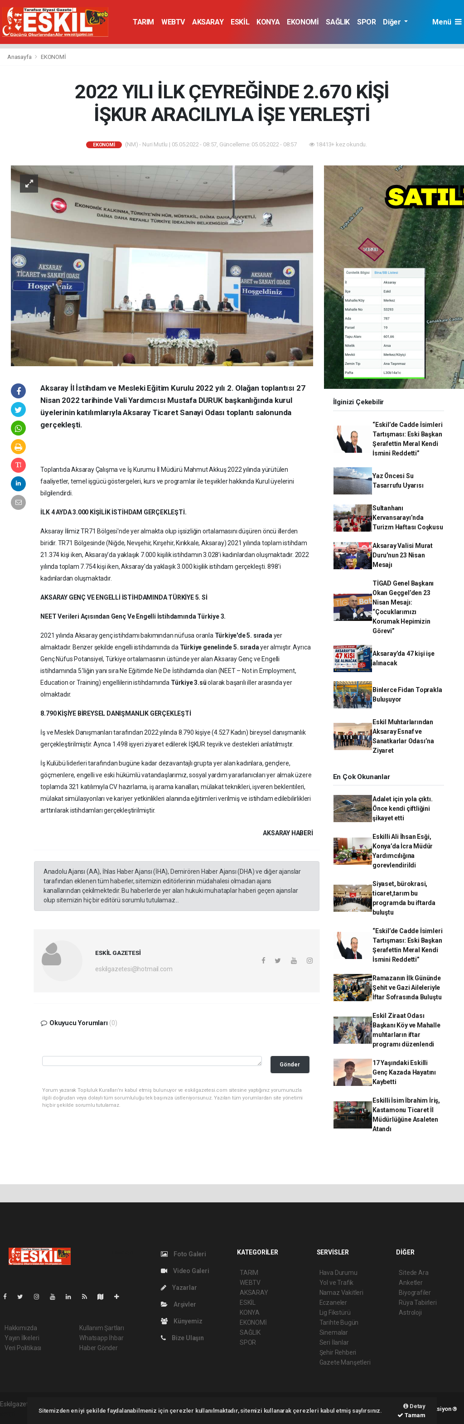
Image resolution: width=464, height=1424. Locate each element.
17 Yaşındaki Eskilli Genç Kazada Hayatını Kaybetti (404, 1072)
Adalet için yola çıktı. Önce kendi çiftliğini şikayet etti (402, 808)
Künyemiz (181, 1321)
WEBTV (173, 22)
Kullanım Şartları (101, 1328)
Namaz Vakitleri (341, 1292)
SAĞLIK (338, 22)
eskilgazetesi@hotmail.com (133, 969)
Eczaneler (333, 1302)
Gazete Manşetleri (345, 1362)
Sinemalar (333, 1332)
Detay (414, 1406)
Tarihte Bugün (339, 1322)
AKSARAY (207, 22)
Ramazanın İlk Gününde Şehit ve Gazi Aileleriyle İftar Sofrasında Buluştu (406, 987)
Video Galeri (185, 1270)
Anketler (410, 1282)
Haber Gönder (98, 1347)
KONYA (268, 22)
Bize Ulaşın (182, 1338)
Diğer (392, 22)
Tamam (411, 1415)
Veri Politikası (23, 1347)
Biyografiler (415, 1292)
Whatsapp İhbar (101, 1338)
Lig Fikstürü (335, 1312)
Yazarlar (179, 1287)
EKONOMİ (303, 22)
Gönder (290, 1064)
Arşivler (178, 1304)
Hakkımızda (21, 1328)
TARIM (143, 22)
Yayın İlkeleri (22, 1338)
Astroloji (410, 1312)
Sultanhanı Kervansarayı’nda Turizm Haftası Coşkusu (407, 517)
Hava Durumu (338, 1272)
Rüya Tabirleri (417, 1302)
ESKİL (240, 22)
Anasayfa (20, 56)
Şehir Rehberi (338, 1352)
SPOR (366, 22)
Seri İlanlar (334, 1342)
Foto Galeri (183, 1254)
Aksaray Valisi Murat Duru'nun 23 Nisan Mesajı (402, 555)
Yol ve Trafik (336, 1282)
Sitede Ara (413, 1272)
